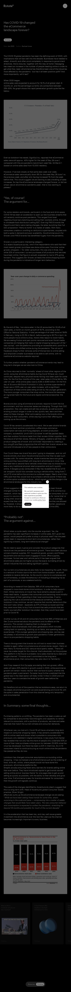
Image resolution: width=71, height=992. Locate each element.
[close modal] (47, 481)
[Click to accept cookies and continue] (28, 504)
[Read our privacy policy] (41, 500)
